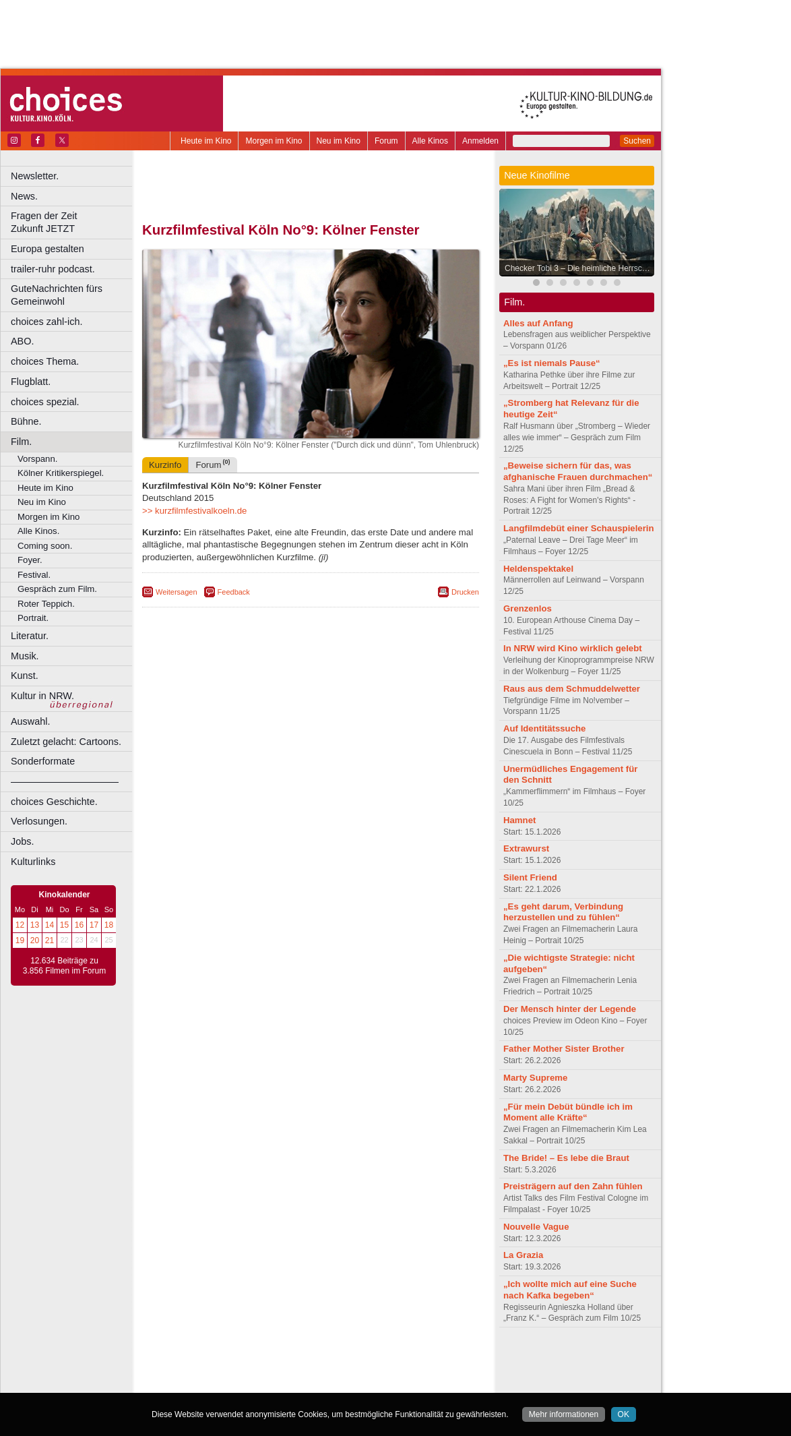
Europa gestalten (47, 248)
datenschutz (351, 1360)
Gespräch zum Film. (57, 589)
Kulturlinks (33, 861)
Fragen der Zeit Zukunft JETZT (73, 222)
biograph (202, 1371)
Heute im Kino (206, 141)
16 (79, 925)
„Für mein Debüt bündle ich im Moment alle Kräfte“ (568, 1112)
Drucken (465, 592)
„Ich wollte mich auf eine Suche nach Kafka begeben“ (570, 1289)
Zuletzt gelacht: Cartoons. (66, 741)
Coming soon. (45, 546)
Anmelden (480, 141)
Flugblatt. (31, 381)
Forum (386, 141)
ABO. (22, 341)
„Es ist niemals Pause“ (551, 363)
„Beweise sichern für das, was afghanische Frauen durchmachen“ (577, 471)
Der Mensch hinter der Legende (569, 1009)
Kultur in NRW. (42, 695)
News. (24, 196)
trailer (310, 1371)
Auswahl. (30, 721)
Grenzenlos (527, 608)
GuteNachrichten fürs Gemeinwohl (56, 295)
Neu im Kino (338, 141)
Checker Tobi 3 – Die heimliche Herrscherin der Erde (580, 268)
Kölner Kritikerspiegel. (61, 473)
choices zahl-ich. (46, 321)
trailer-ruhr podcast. (53, 269)
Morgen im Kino (273, 141)
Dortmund (328, 1382)
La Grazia (523, 1255)
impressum (303, 1360)
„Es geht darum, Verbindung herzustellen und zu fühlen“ (563, 912)
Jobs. (22, 841)
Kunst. (24, 675)
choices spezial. (45, 401)
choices (239, 1371)
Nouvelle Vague (536, 1227)
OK (623, 1414)
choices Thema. (45, 361)
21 (49, 940)
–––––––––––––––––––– (65, 781)
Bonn (236, 1382)
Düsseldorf (370, 1382)
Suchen (637, 141)
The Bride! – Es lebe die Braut (566, 1158)
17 (94, 925)
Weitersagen (176, 592)
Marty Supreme (535, 1078)
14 (49, 925)
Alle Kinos (430, 141)
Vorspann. (37, 459)
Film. (21, 441)
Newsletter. (35, 176)
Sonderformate (43, 761)
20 (34, 940)
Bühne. (26, 421)
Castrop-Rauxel (278, 1382)
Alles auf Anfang (538, 323)
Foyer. (30, 560)
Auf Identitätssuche (544, 728)
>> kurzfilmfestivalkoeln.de (194, 511)
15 (64, 925)
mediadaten (420, 1360)
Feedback (234, 592)
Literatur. (30, 635)
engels (270, 1371)
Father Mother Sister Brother (564, 1049)
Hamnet (519, 820)
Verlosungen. (39, 821)
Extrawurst (526, 848)
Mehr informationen (563, 1414)
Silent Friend (530, 877)
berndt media (252, 1360)
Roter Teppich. (46, 604)
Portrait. (33, 618)
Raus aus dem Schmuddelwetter (571, 689)
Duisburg (410, 1382)
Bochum (207, 1382)
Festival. (34, 575)
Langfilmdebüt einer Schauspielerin (578, 528)
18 (108, 925)
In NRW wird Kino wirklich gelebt (572, 648)
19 (19, 940)
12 (19, 925)
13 (34, 925)
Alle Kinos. (38, 531)
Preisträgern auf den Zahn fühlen (573, 1186)
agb (386, 1360)
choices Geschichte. (54, 801)
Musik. (25, 656)
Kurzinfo (165, 465)
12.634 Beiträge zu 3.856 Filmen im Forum (64, 966)
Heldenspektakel (538, 569)
